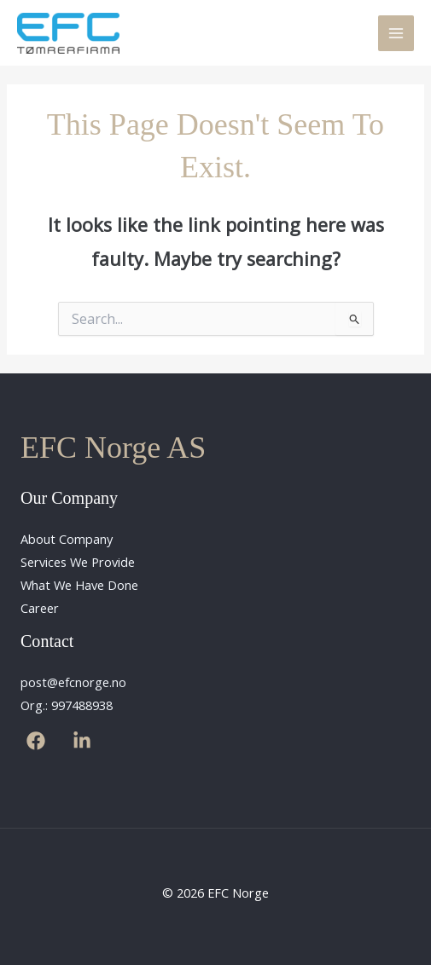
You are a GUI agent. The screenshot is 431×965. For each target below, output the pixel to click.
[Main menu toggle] (396, 33)
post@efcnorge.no (73, 682)
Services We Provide (77, 561)
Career (39, 607)
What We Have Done (79, 584)
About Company (66, 538)
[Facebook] (35, 740)
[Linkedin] (82, 740)
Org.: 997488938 (66, 705)
